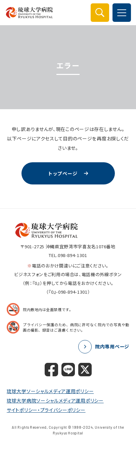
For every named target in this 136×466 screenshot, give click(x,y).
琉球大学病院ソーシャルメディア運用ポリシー (55, 400)
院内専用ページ (112, 346)
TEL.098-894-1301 (68, 255)
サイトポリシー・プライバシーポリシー (46, 410)
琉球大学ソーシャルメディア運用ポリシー (50, 391)
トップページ (62, 173)
